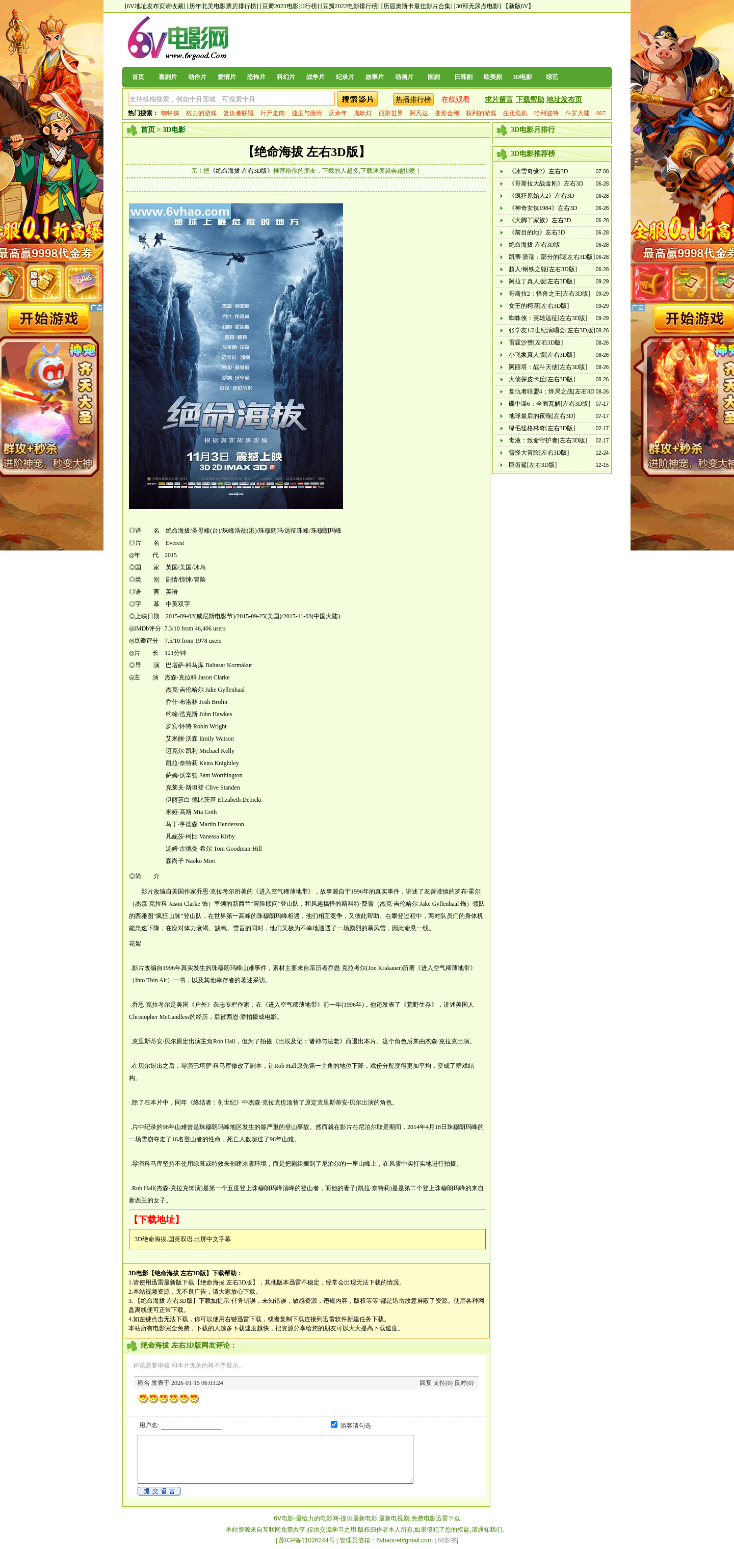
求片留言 (499, 99)
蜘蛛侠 (170, 113)
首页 (138, 77)
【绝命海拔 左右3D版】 (306, 152)
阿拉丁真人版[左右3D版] (542, 281)
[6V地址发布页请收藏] (155, 6)
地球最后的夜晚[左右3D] (542, 415)
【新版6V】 (519, 6)
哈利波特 (546, 113)
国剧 (434, 77)
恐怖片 (256, 77)
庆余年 (338, 113)
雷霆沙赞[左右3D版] (536, 342)
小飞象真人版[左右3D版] (542, 354)
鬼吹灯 (363, 113)
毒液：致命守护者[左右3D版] (548, 440)
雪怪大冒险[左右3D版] (539, 452)
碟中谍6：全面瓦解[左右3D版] (550, 403)
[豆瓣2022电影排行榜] (350, 6)
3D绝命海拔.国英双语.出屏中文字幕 (183, 1239)
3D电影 (523, 77)
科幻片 (286, 77)
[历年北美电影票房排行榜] (222, 6)
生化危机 (515, 113)
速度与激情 (307, 113)
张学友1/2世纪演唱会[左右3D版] (552, 330)
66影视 (447, 1540)
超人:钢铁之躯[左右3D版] (543, 269)
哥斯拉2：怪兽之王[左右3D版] (550, 293)
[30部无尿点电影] (477, 6)
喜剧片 (168, 77)
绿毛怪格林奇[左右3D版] (542, 428)
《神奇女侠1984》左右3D (543, 208)
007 (601, 113)
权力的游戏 (201, 113)
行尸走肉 (272, 113)
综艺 (552, 77)
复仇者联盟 (238, 113)
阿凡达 (419, 113)
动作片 (197, 77)
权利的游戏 (481, 113)
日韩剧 (463, 77)
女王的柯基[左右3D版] (539, 305)
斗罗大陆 (577, 113)
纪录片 (345, 77)
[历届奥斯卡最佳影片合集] (417, 6)
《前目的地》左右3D (537, 232)
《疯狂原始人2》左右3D (541, 195)
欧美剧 (493, 77)
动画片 (404, 77)
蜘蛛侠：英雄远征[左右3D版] (548, 318)
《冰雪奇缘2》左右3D (538, 171)
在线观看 (455, 99)
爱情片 (227, 77)
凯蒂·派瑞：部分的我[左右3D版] (552, 256)
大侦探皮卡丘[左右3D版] (542, 379)
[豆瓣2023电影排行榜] (289, 6)
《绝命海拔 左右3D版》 (241, 170)
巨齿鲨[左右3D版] (533, 464)
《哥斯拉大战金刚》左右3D (546, 183)
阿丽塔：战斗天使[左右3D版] (548, 367)
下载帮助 (530, 99)
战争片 (315, 77)
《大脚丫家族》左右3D (540, 220)
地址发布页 (564, 99)
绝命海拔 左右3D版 (535, 244)
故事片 (374, 77)
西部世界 (391, 113)
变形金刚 (447, 113)
